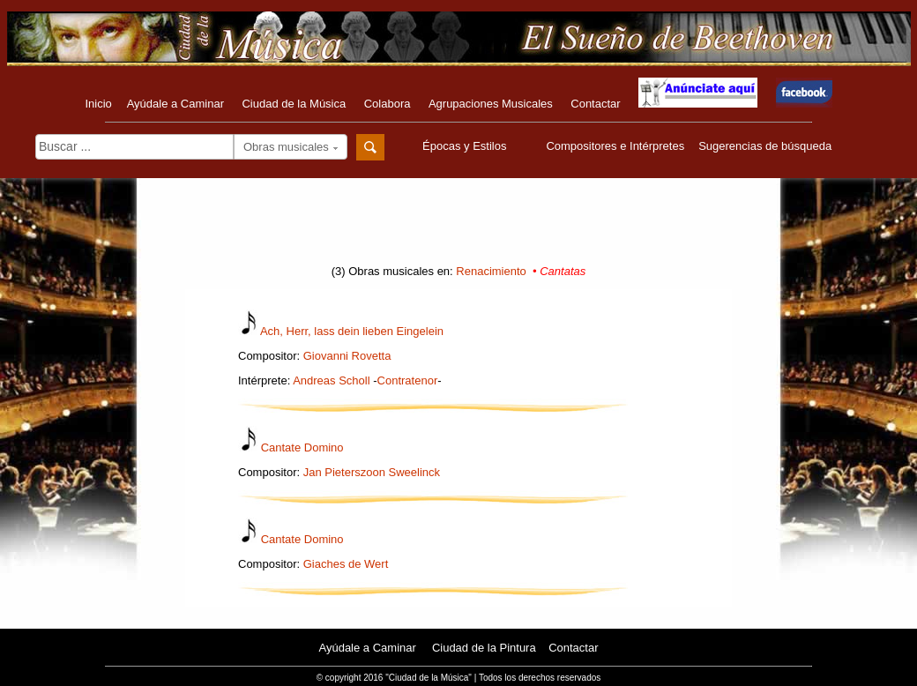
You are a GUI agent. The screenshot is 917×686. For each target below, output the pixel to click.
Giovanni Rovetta (347, 355)
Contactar (595, 103)
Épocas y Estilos (466, 146)
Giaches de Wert (346, 563)
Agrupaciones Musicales (491, 103)
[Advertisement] (458, 226)
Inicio (98, 103)
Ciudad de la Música (294, 103)
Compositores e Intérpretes (615, 146)
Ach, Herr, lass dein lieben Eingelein (352, 331)
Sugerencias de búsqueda (764, 146)
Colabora (387, 103)
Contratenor (407, 380)
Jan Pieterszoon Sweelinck (371, 472)
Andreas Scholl (331, 380)
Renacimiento (491, 271)
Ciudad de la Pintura (484, 647)
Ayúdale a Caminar (175, 103)
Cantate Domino (302, 447)
